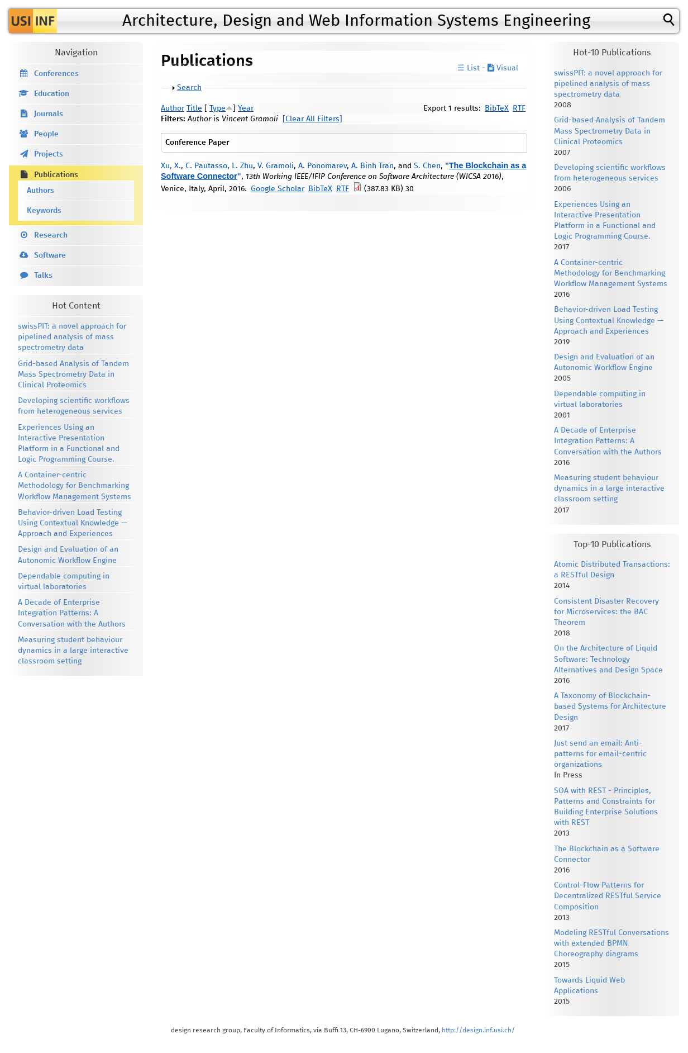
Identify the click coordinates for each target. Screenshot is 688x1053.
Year (246, 108)
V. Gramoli (275, 166)
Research (51, 235)
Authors (40, 191)
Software (50, 255)
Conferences (56, 74)
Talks (43, 275)
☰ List (468, 68)
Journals (48, 114)
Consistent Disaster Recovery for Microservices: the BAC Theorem (606, 612)
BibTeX (497, 108)
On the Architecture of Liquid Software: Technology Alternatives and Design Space (608, 658)
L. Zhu (242, 166)
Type (217, 108)
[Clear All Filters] (312, 119)
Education (51, 94)
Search (189, 88)
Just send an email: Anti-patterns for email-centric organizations (600, 754)
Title (194, 108)
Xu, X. (171, 166)
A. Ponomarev (322, 166)
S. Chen (427, 166)
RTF (519, 108)
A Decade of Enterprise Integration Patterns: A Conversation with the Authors (72, 613)
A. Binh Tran (372, 166)
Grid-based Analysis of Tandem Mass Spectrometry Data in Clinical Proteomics (73, 374)
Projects (48, 154)
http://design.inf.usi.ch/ (478, 1030)
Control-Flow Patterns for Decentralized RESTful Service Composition (607, 895)
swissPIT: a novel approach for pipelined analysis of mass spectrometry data (72, 337)
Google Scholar (277, 189)
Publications (56, 175)
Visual (503, 68)
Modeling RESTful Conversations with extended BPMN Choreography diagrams (611, 943)
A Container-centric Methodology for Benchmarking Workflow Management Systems (74, 485)
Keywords (44, 211)
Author (172, 108)
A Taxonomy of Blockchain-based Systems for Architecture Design (610, 706)
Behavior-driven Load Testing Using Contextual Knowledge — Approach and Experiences (72, 523)
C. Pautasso (206, 166)
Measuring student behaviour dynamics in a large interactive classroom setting (73, 650)
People (46, 134)
